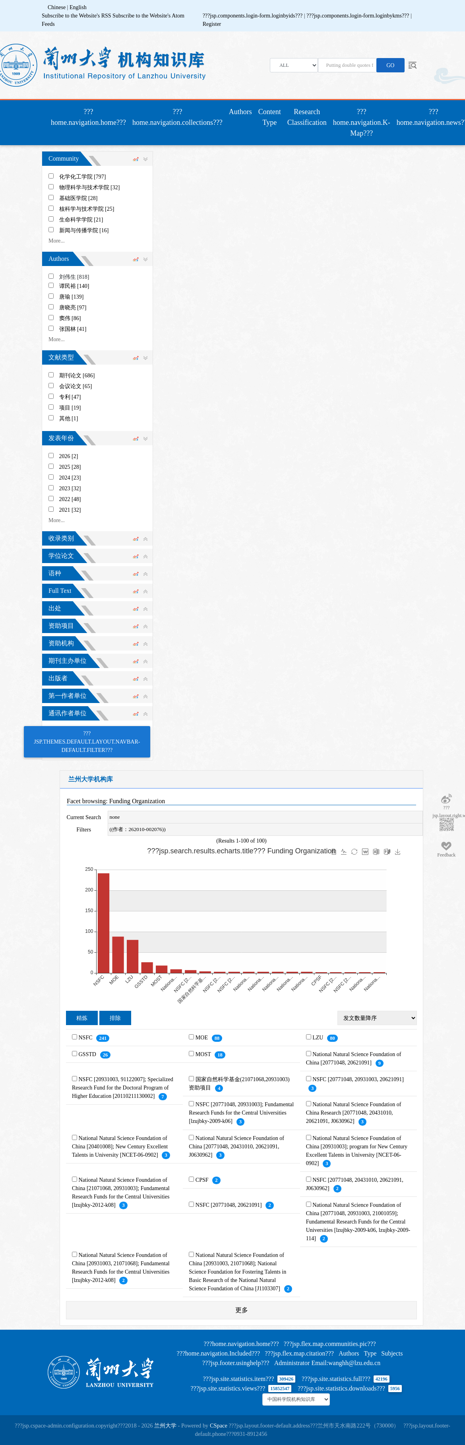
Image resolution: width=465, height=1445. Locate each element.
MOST (204, 1054)
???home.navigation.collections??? (177, 117)
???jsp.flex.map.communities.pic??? (330, 1343)
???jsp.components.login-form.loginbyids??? (253, 16)
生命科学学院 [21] (81, 220)
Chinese (57, 7)
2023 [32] (70, 488)
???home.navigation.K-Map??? (361, 122)
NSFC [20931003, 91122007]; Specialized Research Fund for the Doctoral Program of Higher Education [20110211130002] (122, 1087)
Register (212, 24)
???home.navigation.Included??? (218, 1353)
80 (332, 1038)
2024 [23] (70, 478)
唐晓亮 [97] (73, 308)
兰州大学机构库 (90, 779)
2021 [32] (70, 510)
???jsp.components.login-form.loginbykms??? (358, 16)
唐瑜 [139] (71, 297)
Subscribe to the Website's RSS (76, 16)
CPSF (203, 1180)
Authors (240, 112)
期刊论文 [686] (77, 376)
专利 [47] (70, 397)
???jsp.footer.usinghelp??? (235, 1363)
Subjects (392, 1353)
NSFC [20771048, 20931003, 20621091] (358, 1079)
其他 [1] (68, 418)
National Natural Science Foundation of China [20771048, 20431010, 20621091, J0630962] (236, 1146)
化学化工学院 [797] (82, 177)
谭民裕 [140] (74, 286)
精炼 (81, 1018)
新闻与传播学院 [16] (84, 230)
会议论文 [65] (75, 386)
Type (370, 1353)
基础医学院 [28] (78, 198)
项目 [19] (70, 408)
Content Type (269, 117)
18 (220, 1055)
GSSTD (88, 1054)
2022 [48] (70, 499)
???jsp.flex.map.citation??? (299, 1353)
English (78, 7)
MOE (202, 1038)
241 (103, 1038)
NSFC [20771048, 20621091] (229, 1205)
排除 (115, 1018)
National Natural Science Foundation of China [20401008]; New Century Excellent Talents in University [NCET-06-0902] (120, 1146)
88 (217, 1038)
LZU (318, 1038)
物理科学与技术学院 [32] (89, 187)
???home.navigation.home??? (90, 117)
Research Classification (307, 117)
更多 (241, 1310)
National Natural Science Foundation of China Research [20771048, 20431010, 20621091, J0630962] (353, 1112)
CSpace (218, 1425)
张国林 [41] (73, 329)
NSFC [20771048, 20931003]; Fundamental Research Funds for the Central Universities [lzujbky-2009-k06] (241, 1112)
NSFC (86, 1038)
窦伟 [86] (70, 318)
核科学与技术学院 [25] (86, 209)
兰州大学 (165, 1425)
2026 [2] (68, 456)
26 (105, 1055)
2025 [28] (70, 467)
